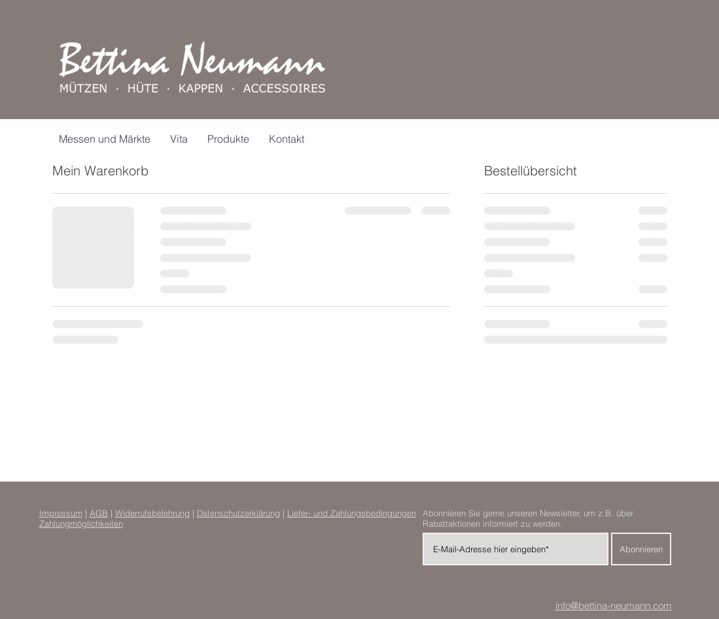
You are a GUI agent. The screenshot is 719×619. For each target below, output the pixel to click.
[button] (228, 138)
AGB (99, 513)
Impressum (60, 513)
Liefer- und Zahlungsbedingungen (351, 513)
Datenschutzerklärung (238, 513)
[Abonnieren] (641, 549)
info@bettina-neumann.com (613, 605)
